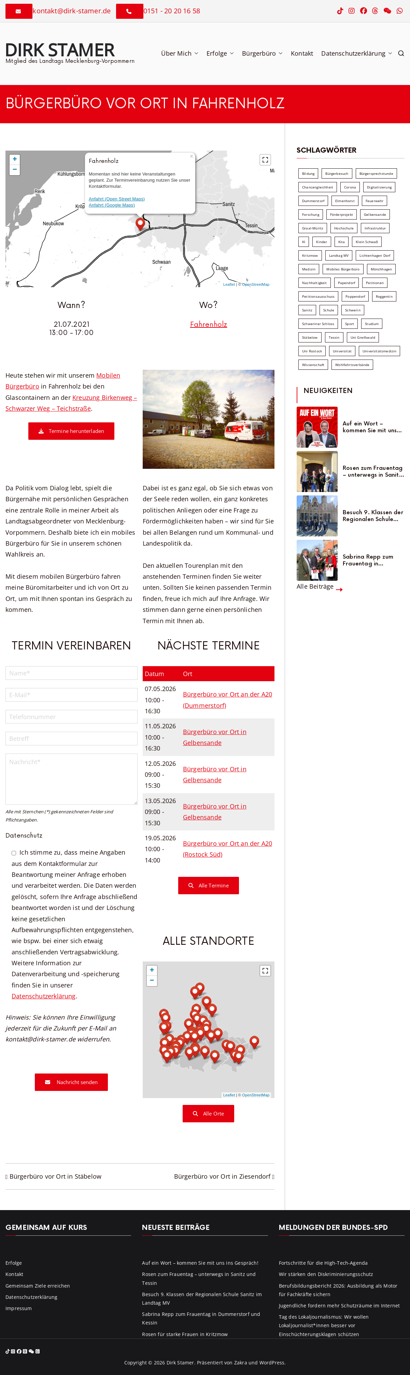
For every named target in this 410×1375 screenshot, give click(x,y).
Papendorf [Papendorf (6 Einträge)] (346, 282)
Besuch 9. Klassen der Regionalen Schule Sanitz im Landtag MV (373, 515)
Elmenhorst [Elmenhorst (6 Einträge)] (345, 200)
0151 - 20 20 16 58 (171, 10)
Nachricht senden (71, 1082)
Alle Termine (208, 885)
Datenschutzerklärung (356, 53)
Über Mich (179, 53)
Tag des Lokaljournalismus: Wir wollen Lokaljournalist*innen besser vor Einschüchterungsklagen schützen (324, 1325)
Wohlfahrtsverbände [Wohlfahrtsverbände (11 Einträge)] (352, 364)
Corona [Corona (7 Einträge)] (350, 187)
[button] (195, 53)
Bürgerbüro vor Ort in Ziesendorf (222, 1176)
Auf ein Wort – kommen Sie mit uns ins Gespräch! (370, 427)
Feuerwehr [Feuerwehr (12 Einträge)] (375, 200)
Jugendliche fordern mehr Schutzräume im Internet (339, 1305)
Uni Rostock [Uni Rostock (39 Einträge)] (312, 351)
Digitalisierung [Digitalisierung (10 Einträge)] (379, 187)
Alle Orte (208, 1113)
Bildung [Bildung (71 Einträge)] (308, 173)
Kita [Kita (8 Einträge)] (341, 241)
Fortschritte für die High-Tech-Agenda (323, 1263)
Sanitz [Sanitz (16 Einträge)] (307, 310)
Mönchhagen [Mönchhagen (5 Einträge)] (381, 269)
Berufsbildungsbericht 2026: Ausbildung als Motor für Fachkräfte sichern (338, 1289)
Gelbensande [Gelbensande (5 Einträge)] (375, 214)
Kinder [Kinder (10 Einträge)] (321, 241)
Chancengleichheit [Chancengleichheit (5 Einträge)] (317, 187)
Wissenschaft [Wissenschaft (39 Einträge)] (313, 364)
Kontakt (302, 53)
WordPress (272, 1362)
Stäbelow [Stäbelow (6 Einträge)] (309, 337)
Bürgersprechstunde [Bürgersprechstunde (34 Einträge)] (376, 173)
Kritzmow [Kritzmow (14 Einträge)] (310, 255)
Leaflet (229, 284)
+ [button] (15, 160)
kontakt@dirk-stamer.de (71, 10)
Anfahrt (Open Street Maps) (117, 198)
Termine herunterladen (71, 430)
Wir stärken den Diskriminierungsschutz (326, 1274)
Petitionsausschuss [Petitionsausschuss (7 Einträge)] (318, 296)
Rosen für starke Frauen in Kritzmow (185, 1334)
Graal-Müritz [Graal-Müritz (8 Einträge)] (312, 228)
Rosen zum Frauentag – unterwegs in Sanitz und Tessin (372, 471)
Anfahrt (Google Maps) (112, 205)
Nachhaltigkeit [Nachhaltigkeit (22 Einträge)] (314, 282)
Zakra (240, 1362)
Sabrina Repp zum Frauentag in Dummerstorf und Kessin (368, 560)
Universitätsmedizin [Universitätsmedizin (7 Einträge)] (379, 351)
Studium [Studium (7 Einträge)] (372, 323)
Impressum (18, 1308)
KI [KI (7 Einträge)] (303, 241)
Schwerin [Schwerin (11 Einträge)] (352, 310)
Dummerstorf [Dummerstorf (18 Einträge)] (313, 200)
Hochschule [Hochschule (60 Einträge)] (344, 228)
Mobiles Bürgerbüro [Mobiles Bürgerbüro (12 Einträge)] (342, 269)
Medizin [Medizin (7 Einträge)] (308, 269)
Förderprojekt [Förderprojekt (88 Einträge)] (341, 214)
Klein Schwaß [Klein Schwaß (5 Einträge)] (367, 241)
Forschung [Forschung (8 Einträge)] (310, 214)
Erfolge (220, 53)
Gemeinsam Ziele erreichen (37, 1285)
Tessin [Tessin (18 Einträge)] (334, 337)
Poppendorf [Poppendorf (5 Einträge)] (355, 296)
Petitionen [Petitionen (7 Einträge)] (375, 282)
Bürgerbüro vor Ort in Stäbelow (55, 1176)
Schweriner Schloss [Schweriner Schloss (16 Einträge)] (318, 323)
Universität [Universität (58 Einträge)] (342, 351)
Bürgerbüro (262, 53)
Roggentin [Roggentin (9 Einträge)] (384, 296)
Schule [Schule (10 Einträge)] (328, 310)
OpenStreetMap (255, 284)
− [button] (15, 170)
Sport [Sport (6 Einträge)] (349, 323)
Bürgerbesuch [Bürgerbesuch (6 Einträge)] (336, 173)
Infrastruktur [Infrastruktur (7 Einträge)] (375, 228)
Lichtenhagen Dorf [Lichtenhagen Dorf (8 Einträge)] (374, 255)
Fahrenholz (208, 325)
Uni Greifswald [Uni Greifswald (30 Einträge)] (363, 337)
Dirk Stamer (59, 49)
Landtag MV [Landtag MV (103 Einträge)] (339, 255)
